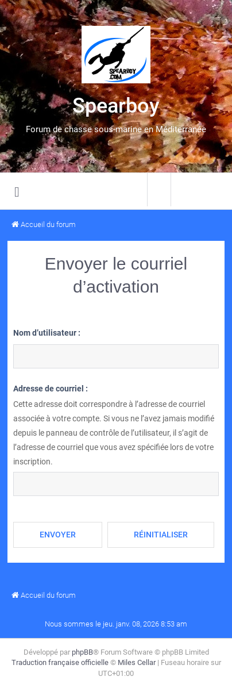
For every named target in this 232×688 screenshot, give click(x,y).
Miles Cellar (137, 662)
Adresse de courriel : (50, 388)
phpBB (82, 652)
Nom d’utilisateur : (46, 332)
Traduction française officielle (60, 662)
